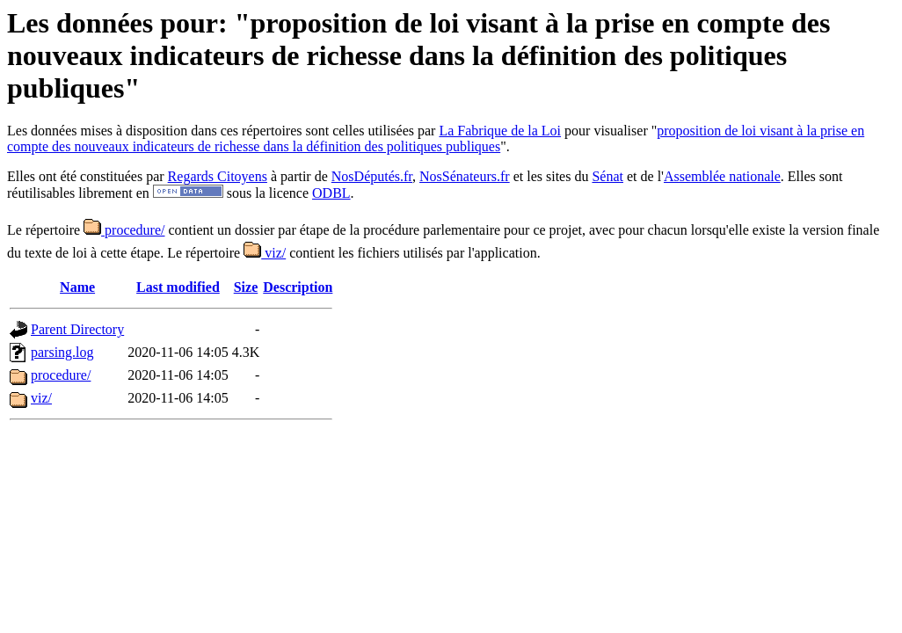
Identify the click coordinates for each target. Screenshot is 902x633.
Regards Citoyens (217, 176)
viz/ (265, 252)
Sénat (607, 176)
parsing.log (62, 352)
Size (246, 287)
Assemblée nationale (722, 176)
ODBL (331, 193)
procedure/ (124, 229)
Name (77, 287)
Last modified (178, 287)
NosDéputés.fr (371, 176)
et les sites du (551, 176)
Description (297, 287)
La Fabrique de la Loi (500, 130)
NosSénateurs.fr (464, 176)
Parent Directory (77, 329)
